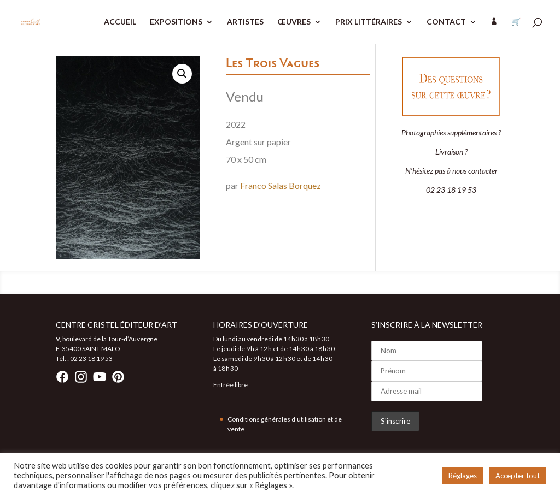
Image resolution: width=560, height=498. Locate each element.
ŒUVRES (294, 22)
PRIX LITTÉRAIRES (368, 22)
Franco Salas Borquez (280, 185)
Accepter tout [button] (517, 475)
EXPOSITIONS (176, 22)
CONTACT (446, 22)
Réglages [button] (462, 475)
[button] (182, 74)
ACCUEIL (120, 22)
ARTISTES (245, 22)
